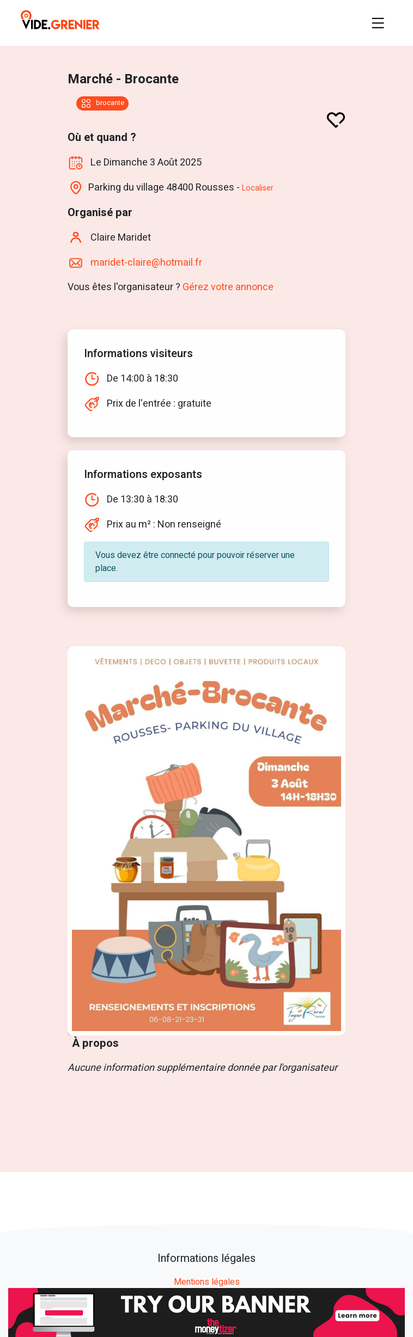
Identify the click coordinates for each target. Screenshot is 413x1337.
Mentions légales (207, 1282)
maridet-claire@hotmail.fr (144, 262)
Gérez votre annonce (228, 287)
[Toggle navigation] (378, 23)
